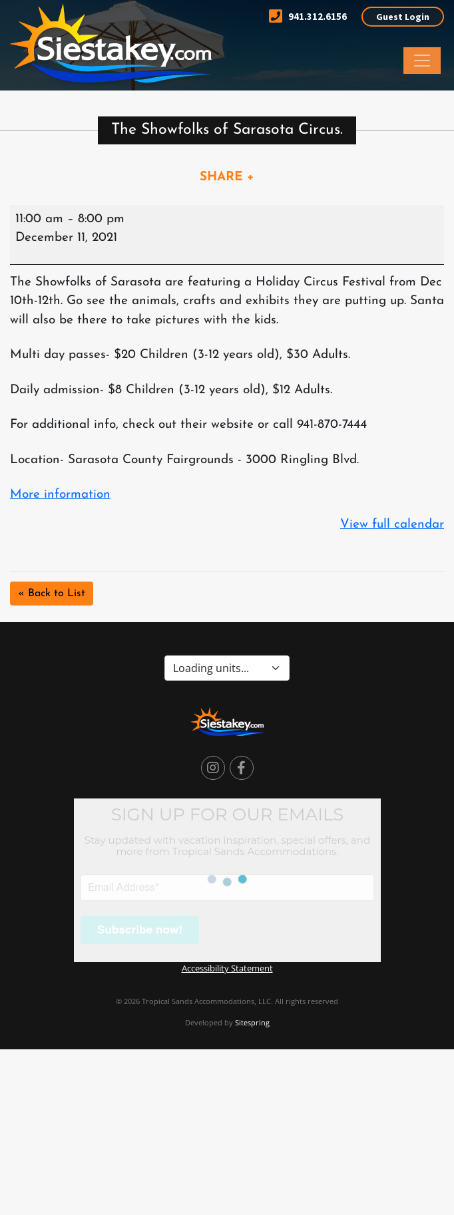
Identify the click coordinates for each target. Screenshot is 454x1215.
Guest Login (402, 17)
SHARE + (227, 177)
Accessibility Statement (227, 968)
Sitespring (252, 1022)
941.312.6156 (308, 16)
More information (60, 494)
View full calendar (392, 524)
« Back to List (51, 593)
